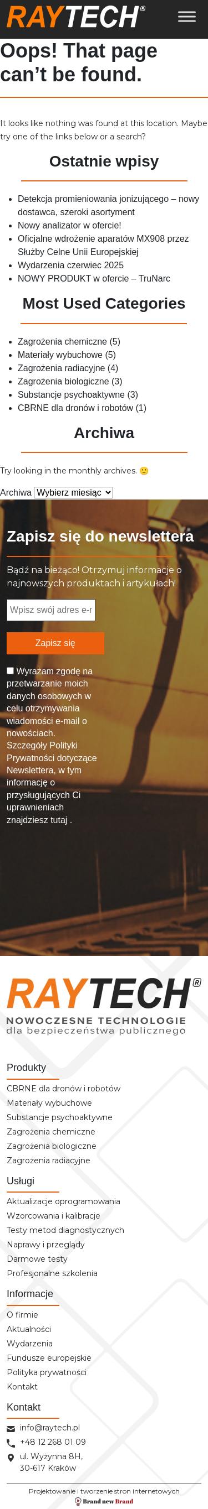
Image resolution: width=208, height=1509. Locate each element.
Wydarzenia (30, 1344)
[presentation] (52, 875)
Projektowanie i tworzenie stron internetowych (104, 1496)
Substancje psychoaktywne (71, 394)
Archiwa (16, 492)
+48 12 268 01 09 (53, 1442)
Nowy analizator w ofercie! (69, 225)
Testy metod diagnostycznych (65, 1230)
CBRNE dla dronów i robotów (75, 408)
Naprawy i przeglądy (46, 1245)
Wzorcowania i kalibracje (53, 1216)
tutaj (59, 820)
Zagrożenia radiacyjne (61, 368)
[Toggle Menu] (187, 16)
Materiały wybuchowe (60, 355)
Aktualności (29, 1329)
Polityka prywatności (47, 1372)
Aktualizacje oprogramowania (63, 1201)
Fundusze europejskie (49, 1358)
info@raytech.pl (50, 1428)
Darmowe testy (37, 1259)
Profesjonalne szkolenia (52, 1273)
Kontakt (22, 1387)
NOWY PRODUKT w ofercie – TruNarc (94, 278)
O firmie (22, 1315)
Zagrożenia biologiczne (63, 381)
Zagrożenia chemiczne (62, 341)
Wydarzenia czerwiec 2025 (71, 265)
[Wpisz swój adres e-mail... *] (51, 610)
